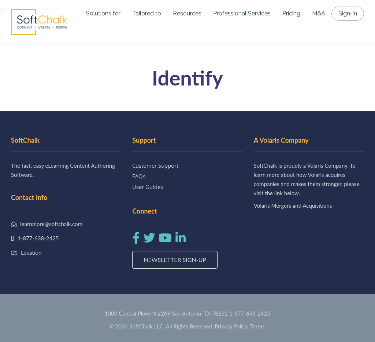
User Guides (147, 186)
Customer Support (155, 165)
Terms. (258, 326)
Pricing (291, 13)
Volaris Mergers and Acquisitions (293, 205)
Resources (187, 13)
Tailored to (146, 13)
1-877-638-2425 (249, 313)
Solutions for (103, 13)
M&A (318, 13)
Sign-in (347, 13)
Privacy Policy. (232, 326)
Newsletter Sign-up (175, 259)
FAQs (138, 176)
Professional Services (242, 13)
